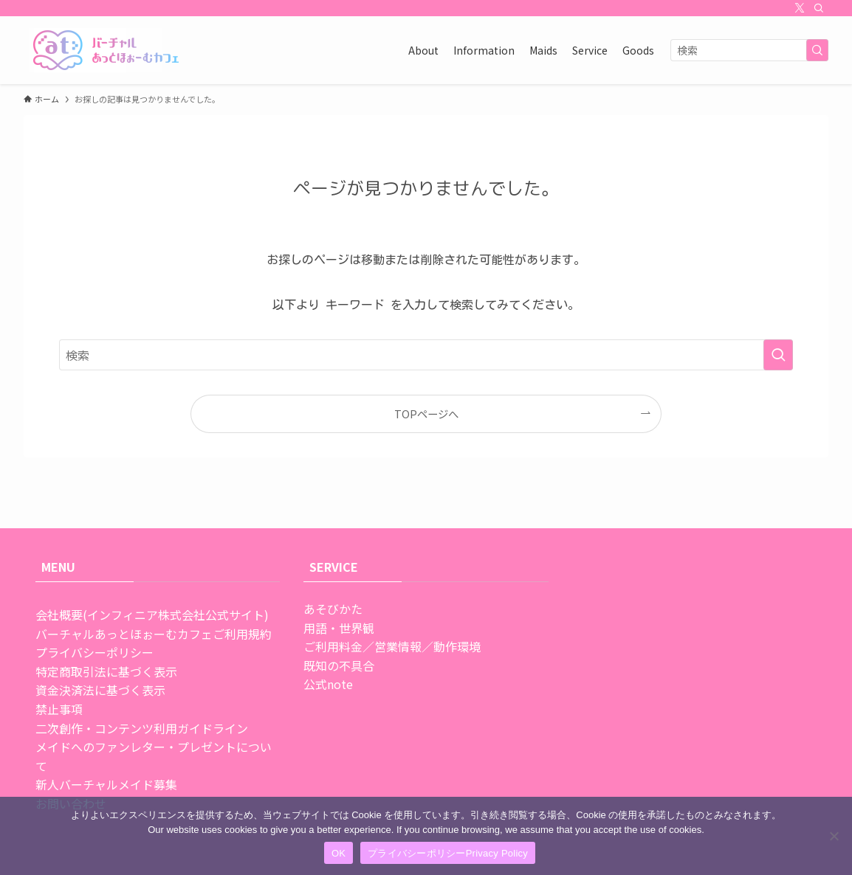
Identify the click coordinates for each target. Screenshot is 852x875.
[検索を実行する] (817, 50)
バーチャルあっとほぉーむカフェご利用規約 (153, 634)
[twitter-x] (799, 8)
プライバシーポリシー (94, 652)
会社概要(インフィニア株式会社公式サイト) (152, 614)
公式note (328, 684)
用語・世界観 (338, 628)
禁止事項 (59, 709)
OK (338, 853)
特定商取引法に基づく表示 (106, 671)
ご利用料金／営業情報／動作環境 (392, 646)
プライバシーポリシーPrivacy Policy (448, 853)
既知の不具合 (338, 665)
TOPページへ (426, 413)
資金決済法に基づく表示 (100, 690)
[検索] (818, 8)
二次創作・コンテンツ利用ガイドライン (141, 728)
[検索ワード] (749, 50)
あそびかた (333, 609)
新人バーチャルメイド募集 (106, 784)
